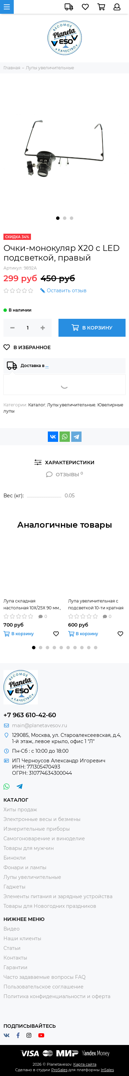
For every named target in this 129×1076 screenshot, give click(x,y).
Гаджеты (14, 887)
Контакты (15, 958)
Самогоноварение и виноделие (44, 838)
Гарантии (15, 967)
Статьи (12, 948)
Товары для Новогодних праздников (49, 906)
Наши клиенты (22, 938)
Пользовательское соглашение (43, 987)
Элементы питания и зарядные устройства (57, 896)
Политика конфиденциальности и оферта (56, 996)
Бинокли (14, 858)
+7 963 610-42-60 (29, 715)
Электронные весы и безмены (41, 819)
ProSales (59, 1069)
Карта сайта (84, 1064)
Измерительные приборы (36, 829)
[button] (58, 218)
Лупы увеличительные (71, 404)
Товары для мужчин (28, 848)
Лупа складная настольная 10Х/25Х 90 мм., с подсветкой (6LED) (32, 604)
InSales (107, 1069)
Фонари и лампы (24, 867)
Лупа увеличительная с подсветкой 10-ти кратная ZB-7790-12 (95, 604)
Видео (11, 929)
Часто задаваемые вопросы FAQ (44, 977)
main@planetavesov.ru (39, 725)
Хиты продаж (20, 809)
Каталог (36, 404)
